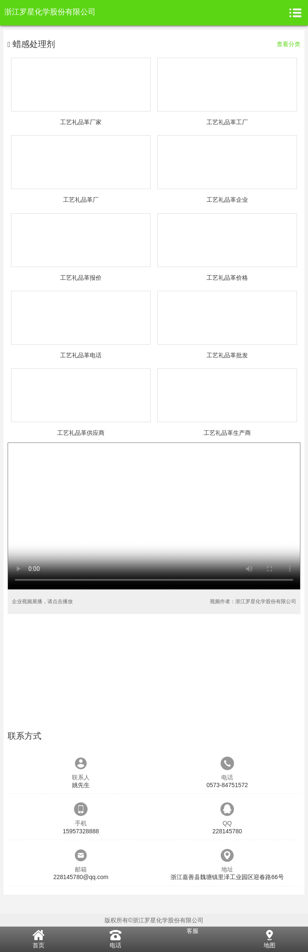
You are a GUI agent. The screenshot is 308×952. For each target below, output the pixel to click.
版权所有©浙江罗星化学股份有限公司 (154, 920)
